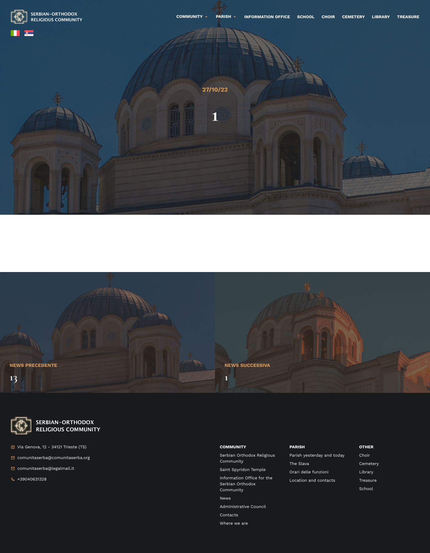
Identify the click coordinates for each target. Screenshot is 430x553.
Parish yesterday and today (316, 455)
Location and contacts (312, 480)
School (305, 17)
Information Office (267, 17)
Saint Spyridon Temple (243, 469)
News (225, 498)
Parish (223, 16)
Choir (328, 17)
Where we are (234, 523)
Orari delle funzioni (308, 472)
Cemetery (353, 17)
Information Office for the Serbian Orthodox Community (246, 484)
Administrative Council (243, 506)
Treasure (408, 17)
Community (189, 16)
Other (366, 447)
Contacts (229, 515)
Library (381, 17)
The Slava (299, 463)
